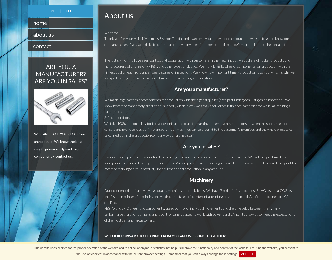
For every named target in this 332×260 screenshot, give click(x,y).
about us (43, 34)
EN (68, 10)
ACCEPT (247, 254)
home (40, 22)
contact (42, 46)
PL (53, 10)
